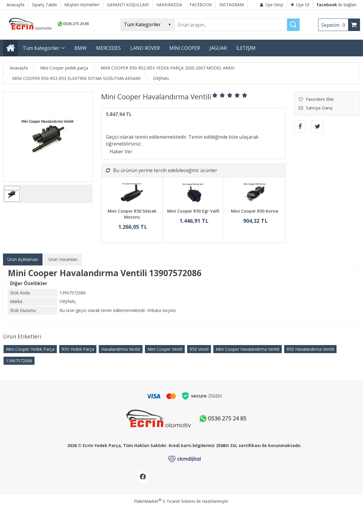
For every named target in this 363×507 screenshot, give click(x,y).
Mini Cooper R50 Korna (254, 211)
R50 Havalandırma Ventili (310, 349)
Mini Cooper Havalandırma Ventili (247, 349)
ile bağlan (336, 4)
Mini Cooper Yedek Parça (30, 349)
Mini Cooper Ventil (164, 349)
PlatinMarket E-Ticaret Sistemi (164, 501)
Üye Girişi (271, 4)
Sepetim (334, 25)
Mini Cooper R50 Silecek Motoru (132, 214)
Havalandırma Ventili (120, 349)
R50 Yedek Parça (78, 349)
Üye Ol (300, 4)
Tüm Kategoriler (41, 48)
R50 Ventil (199, 349)
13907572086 (19, 361)
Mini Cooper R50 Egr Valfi (193, 211)
